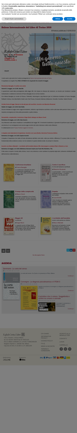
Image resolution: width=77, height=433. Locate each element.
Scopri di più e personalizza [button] (14, 19)
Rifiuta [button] (58, 19)
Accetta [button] (69, 19)
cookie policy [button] (9, 8)
